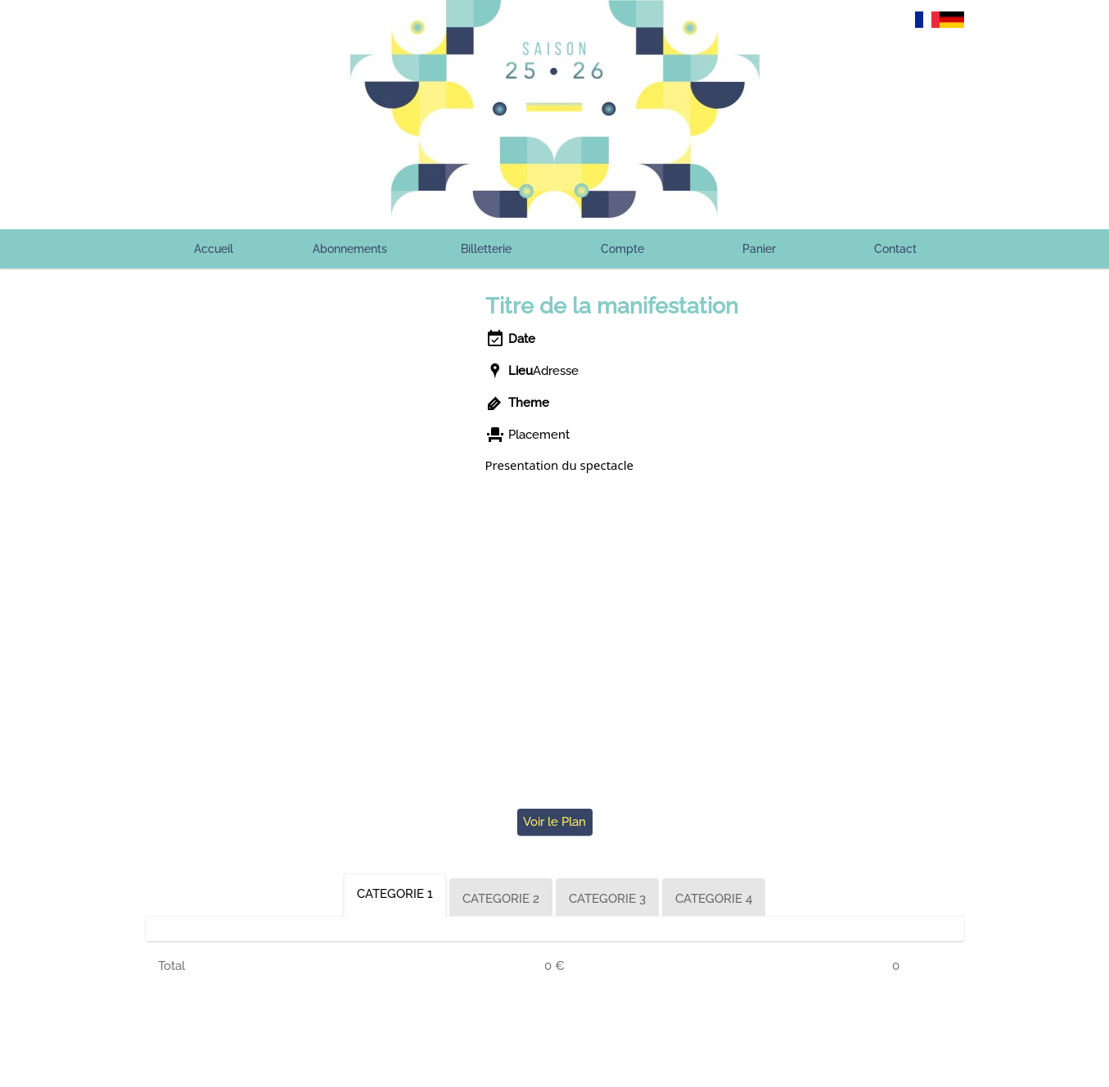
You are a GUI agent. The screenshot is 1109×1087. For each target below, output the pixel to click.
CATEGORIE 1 (395, 893)
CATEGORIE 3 (607, 898)
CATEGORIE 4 (713, 898)
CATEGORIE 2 (500, 898)
